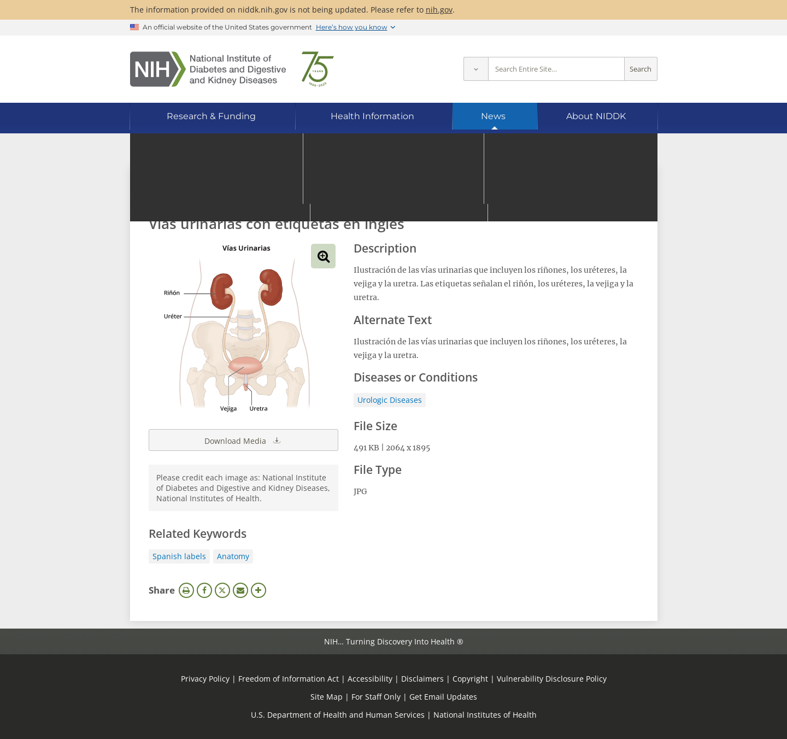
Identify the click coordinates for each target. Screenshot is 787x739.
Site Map (326, 696)
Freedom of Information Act (288, 678)
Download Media (243, 440)
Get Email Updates (443, 696)
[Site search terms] (556, 69)
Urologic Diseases (389, 400)
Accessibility (370, 678)
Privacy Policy (205, 678)
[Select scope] (475, 69)
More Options (258, 590)
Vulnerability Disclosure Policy (552, 678)
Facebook (204, 590)
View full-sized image (323, 256)
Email (240, 590)
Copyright (470, 678)
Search (640, 69)
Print (186, 590)
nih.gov (439, 9)
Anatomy (233, 556)
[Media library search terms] (377, 193)
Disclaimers (422, 678)
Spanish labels (179, 556)
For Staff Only (376, 696)
